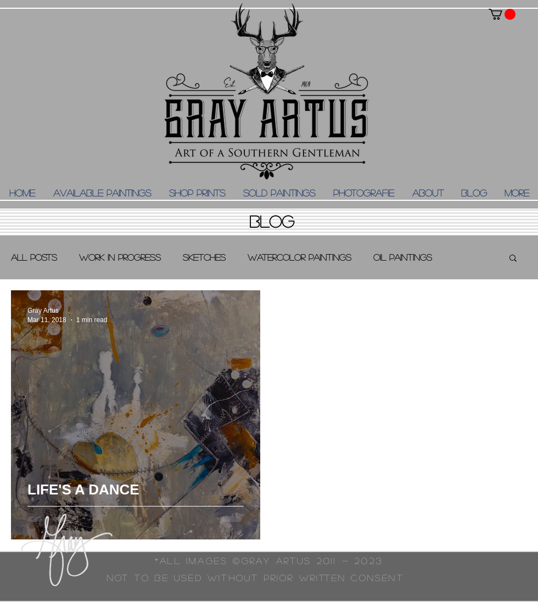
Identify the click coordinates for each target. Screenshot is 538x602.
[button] (502, 14)
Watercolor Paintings (299, 257)
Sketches (204, 257)
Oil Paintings (402, 257)
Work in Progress (120, 257)
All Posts (34, 257)
